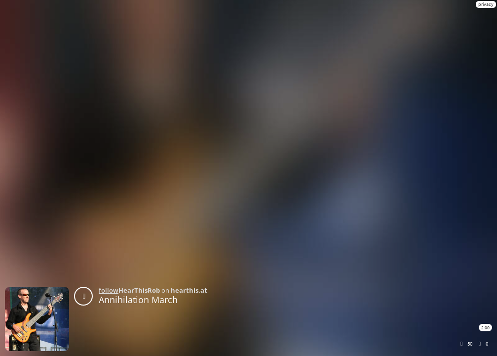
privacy (486, 4)
